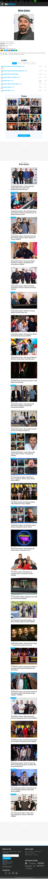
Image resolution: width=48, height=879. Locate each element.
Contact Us (27, 853)
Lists (27, 1)
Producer (25, 63)
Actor (14, 63)
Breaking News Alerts (8, 863)
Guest (19, 63)
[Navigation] (2, 4)
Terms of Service (28, 854)
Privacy (32, 853)
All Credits (32, 63)
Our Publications (31, 860)
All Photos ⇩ (24, 135)
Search (2, 1)
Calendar (16, 1)
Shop (7, 1)
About (26, 851)
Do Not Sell (35, 854)
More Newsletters (7, 866)
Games (10, 1)
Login (35, 1)
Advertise (31, 851)
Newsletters (21, 1)
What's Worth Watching (8, 861)
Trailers (30, 1)
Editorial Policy (37, 851)
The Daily (5, 860)
